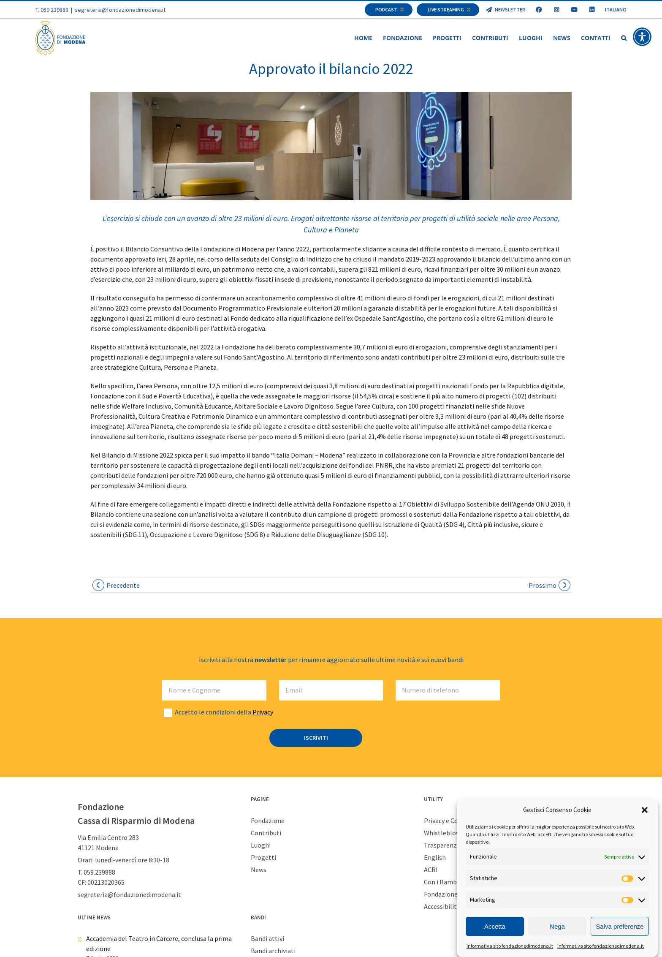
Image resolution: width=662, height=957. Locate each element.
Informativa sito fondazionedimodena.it (510, 946)
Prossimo (542, 585)
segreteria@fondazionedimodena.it (120, 10)
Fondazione (268, 821)
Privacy (262, 712)
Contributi (266, 833)
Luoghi (261, 845)
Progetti (263, 857)
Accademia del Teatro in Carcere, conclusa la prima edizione (159, 944)
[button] (644, 810)
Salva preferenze (619, 926)
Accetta (494, 926)
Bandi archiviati (273, 951)
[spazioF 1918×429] (331, 146)
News (258, 870)
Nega (557, 926)
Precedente (123, 585)
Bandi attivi (267, 939)
